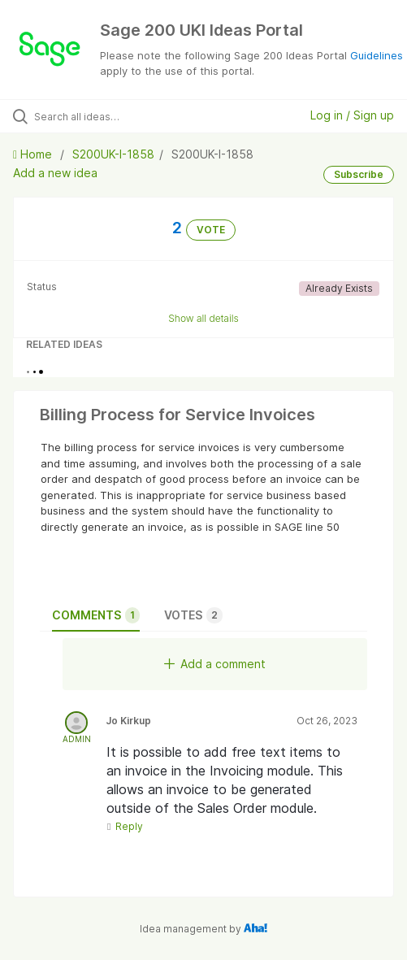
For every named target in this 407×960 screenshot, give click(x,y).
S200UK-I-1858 (113, 154)
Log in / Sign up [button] (352, 115)
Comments (96, 615)
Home (34, 154)
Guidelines (376, 55)
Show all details (203, 318)
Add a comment (215, 664)
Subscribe (358, 174)
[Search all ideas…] (122, 116)
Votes (193, 615)
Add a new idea (55, 173)
